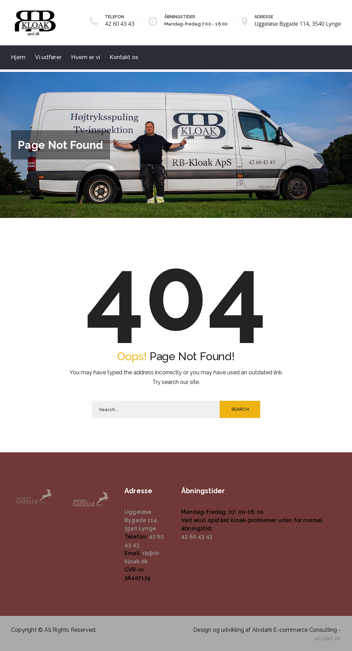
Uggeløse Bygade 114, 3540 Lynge (297, 23)
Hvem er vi (85, 57)
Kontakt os (124, 57)
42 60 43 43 (119, 23)
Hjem (18, 57)
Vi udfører (48, 57)
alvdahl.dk (328, 638)
